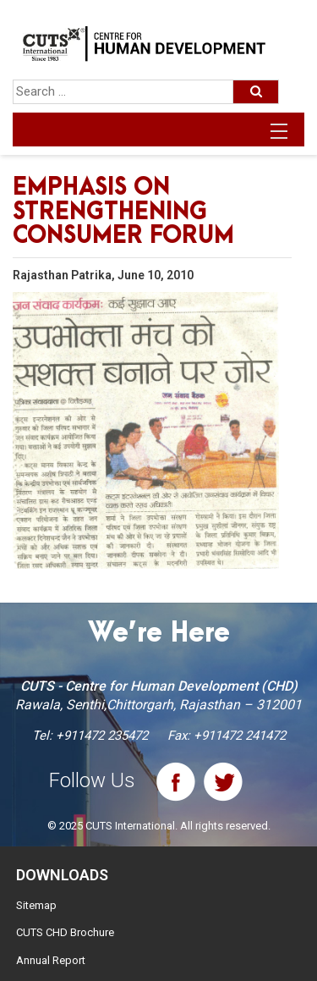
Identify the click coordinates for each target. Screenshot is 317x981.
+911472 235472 (102, 735)
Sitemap (36, 905)
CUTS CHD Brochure (65, 932)
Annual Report (50, 960)
